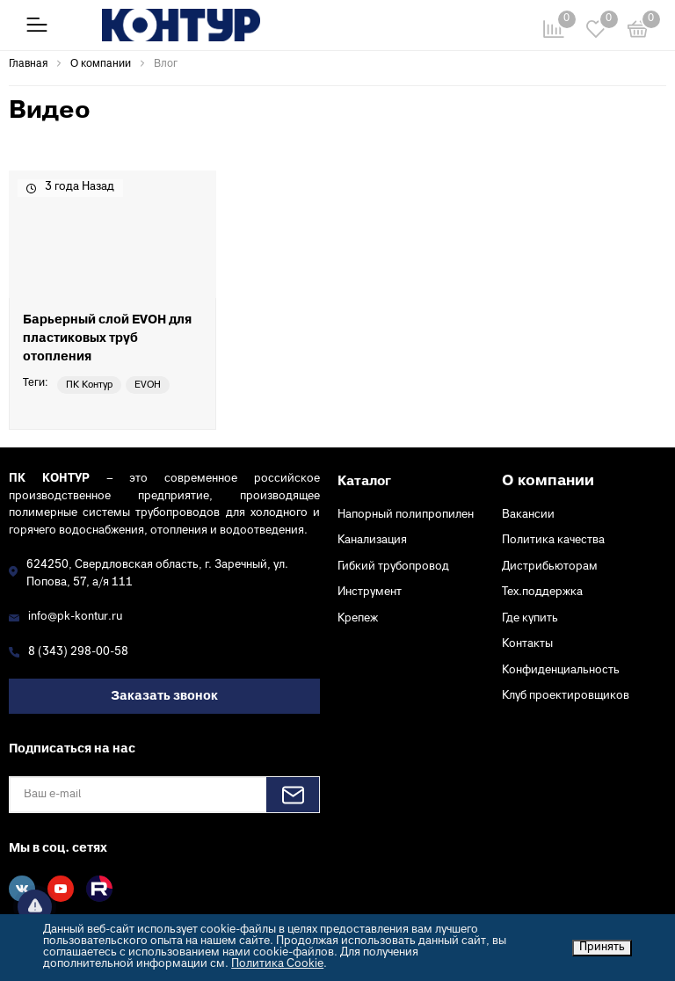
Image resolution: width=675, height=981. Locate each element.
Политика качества (553, 540)
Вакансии (528, 515)
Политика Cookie (277, 964)
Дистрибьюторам (550, 567)
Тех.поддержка (542, 592)
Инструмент (370, 592)
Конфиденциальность (561, 670)
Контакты (527, 644)
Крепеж (358, 619)
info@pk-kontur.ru (75, 617)
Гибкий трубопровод (393, 567)
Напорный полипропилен (406, 515)
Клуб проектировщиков (565, 696)
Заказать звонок (164, 696)
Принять (602, 947)
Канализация (372, 540)
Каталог (364, 482)
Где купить (530, 619)
